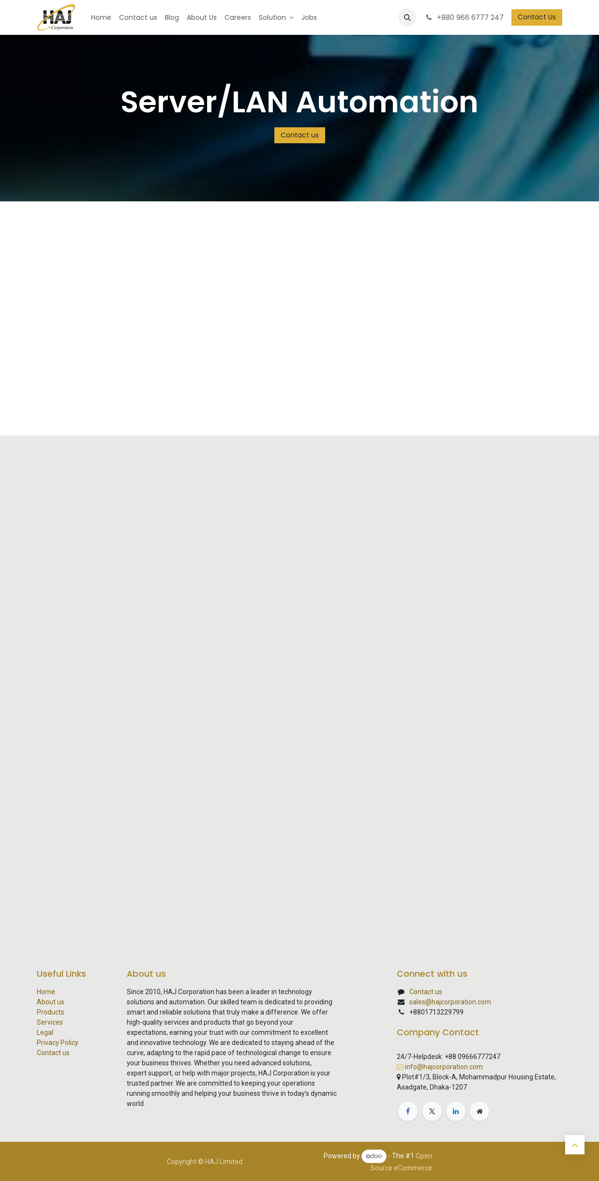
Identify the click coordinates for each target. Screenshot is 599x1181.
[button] (407, 17)
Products (50, 1012)
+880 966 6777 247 (464, 17)
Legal (45, 1032)
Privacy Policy (57, 1042)
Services (50, 1022)
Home (46, 992)
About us (50, 1002)
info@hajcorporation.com (444, 1067)
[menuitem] (101, 18)
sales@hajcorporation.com (450, 1002)
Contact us (300, 135)
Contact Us (537, 17)
